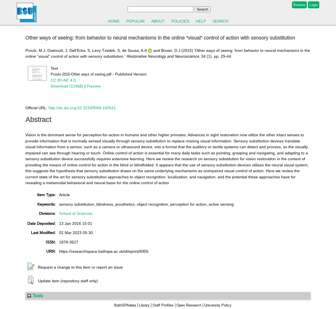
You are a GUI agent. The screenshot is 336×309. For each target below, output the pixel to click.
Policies (180, 21)
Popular (135, 21)
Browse (299, 5)
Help (201, 21)
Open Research (188, 305)
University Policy (218, 305)
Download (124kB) (67, 86)
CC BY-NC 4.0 (63, 80)
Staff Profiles (163, 305)
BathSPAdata (125, 305)
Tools (35, 295)
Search (220, 21)
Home (114, 21)
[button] (31, 266)
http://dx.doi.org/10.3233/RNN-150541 (82, 108)
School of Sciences (75, 213)
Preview (94, 86)
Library (144, 305)
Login (313, 5)
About (158, 21)
